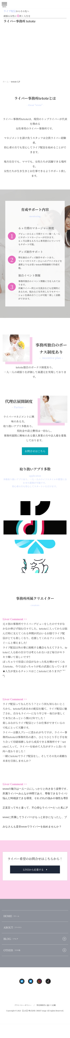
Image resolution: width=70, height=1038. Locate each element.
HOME (11, 916)
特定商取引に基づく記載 (46, 1005)
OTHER (12, 950)
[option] (35, 44)
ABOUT (13, 927)
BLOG (11, 939)
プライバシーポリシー (23, 1005)
